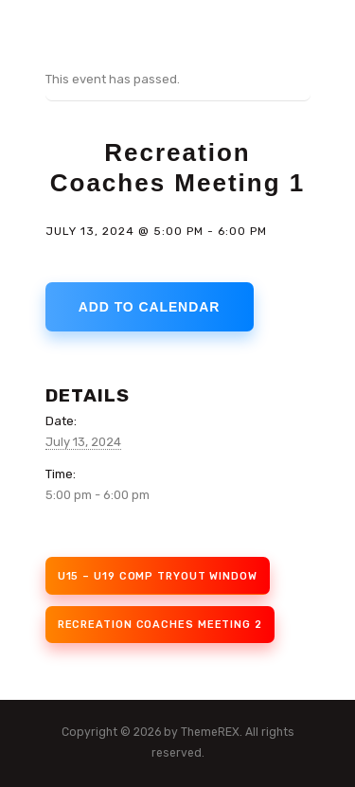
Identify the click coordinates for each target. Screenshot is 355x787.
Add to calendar (149, 306)
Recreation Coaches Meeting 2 (160, 624)
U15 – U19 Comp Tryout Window (157, 576)
